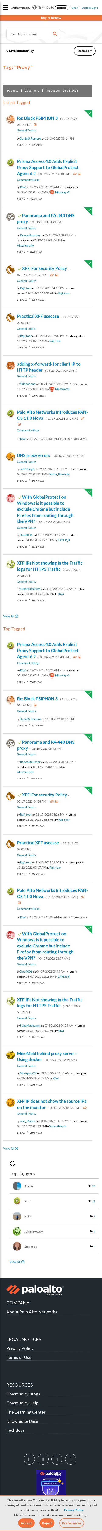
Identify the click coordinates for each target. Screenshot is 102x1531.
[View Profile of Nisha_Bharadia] (59, 474)
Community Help (22, 1402)
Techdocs (15, 1430)
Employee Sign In (90, 7)
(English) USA (43, 7)
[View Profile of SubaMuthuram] (30, 588)
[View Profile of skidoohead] (27, 383)
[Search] (33, 34)
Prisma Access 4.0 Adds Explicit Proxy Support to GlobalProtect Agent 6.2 (48, 167)
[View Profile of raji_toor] (26, 288)
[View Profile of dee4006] (26, 535)
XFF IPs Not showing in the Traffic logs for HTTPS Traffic (49, 568)
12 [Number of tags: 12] (93, 1201)
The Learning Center (26, 1411)
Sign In (75, 7)
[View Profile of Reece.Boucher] (30, 235)
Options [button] (83, 51)
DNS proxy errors (51, 455)
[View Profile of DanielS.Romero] (30, 138)
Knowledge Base (22, 1421)
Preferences (71, 1523)
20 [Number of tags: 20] (93, 1186)
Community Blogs (28, 179)
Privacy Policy (73, 1510)
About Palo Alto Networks (31, 1311)
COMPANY (17, 1303)
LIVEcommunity (21, 51)
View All (8, 616)
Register (61, 7)
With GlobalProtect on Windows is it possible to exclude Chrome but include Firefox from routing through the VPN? (45, 509)
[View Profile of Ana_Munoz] (27, 1121)
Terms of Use (18, 1357)
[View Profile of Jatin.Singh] (27, 469)
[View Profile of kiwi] (23, 187)
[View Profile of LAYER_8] (64, 540)
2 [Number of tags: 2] (94, 1216)
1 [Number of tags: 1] (94, 1231)
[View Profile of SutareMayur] (57, 1126)
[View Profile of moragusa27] (28, 1073)
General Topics (26, 130)
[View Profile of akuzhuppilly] (25, 245)
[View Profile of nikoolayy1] (62, 192)
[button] (26, 1523)
